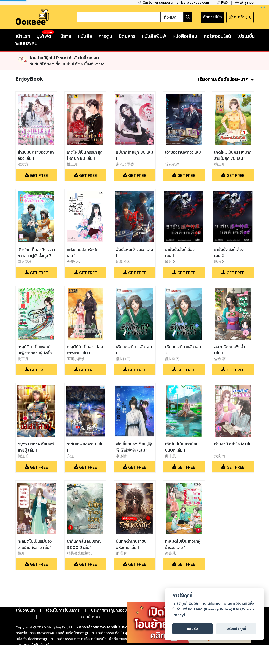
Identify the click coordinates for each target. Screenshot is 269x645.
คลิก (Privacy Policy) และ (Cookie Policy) (213, 612)
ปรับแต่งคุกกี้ (236, 628)
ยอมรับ (192, 628)
